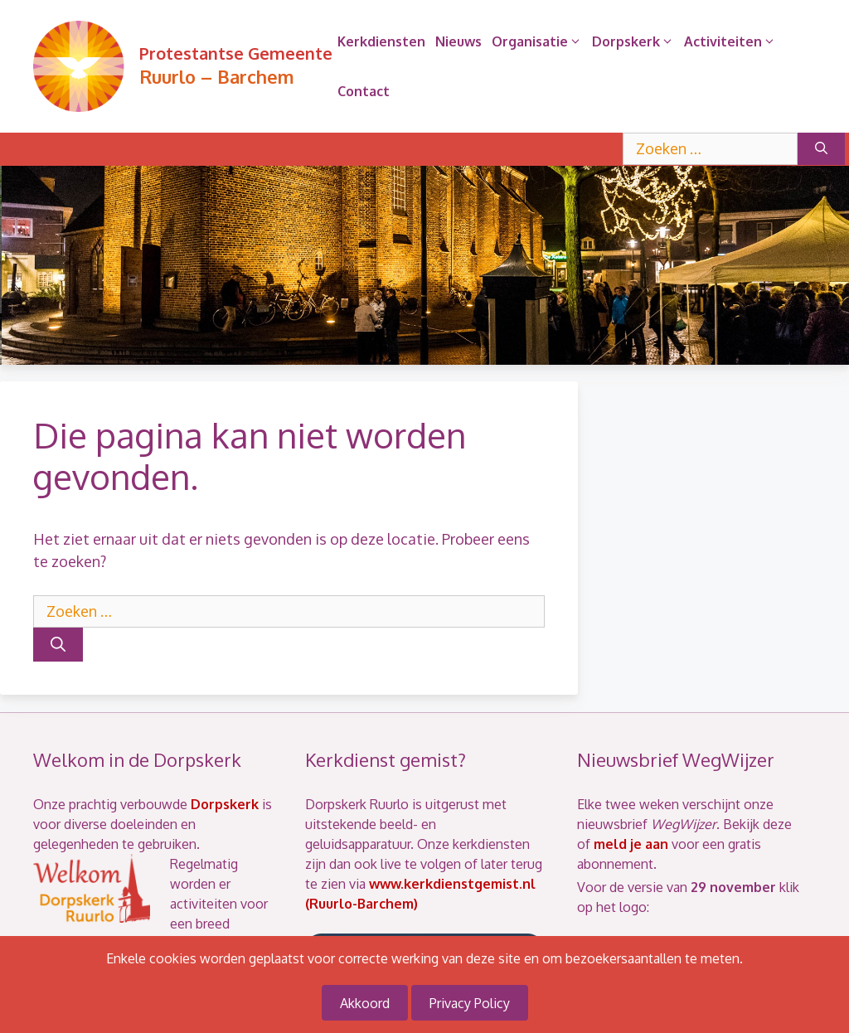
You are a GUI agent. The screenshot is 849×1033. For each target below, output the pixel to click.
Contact (363, 91)
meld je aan (631, 844)
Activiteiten (732, 41)
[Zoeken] (821, 149)
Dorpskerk (635, 41)
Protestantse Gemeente (235, 53)
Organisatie (539, 41)
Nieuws (458, 41)
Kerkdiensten (381, 41)
